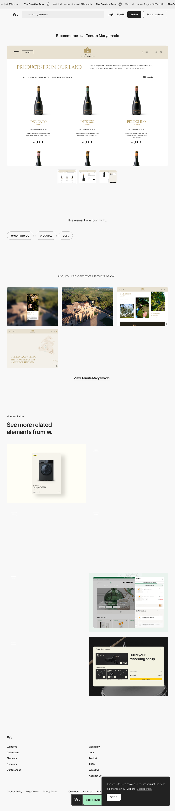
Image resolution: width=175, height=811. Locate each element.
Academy (94, 746)
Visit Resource (93, 799)
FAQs (92, 764)
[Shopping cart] (128, 602)
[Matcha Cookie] (128, 538)
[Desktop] (87, 306)
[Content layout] (142, 306)
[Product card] (46, 473)
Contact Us (95, 775)
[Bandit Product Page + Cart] (46, 602)
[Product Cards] (128, 473)
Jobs (91, 752)
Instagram (88, 791)
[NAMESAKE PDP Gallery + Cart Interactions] (46, 538)
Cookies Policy (14, 791)
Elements (12, 758)
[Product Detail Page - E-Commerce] (46, 666)
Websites (12, 746)
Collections (13, 752)
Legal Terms (32, 791)
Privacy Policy (50, 791)
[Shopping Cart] (128, 666)
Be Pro (134, 14)
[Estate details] (32, 348)
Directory (12, 764)
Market (93, 758)
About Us (94, 769)
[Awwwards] (15, 14)
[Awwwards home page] (77, 800)
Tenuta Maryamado (102, 36)
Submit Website (155, 14)
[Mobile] (32, 306)
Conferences (14, 769)
